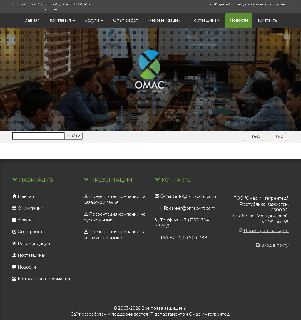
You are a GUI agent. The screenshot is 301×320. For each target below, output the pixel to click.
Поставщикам (205, 20)
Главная (32, 20)
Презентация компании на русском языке (115, 217)
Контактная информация (41, 278)
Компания (62, 20)
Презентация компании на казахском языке (115, 199)
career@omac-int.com (192, 208)
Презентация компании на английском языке (115, 234)
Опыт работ (125, 20)
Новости (239, 20)
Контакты (268, 20)
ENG (276, 136)
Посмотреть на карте (263, 230)
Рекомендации (164, 20)
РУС (253, 136)
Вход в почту (272, 245)
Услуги (94, 20)
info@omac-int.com (195, 196)
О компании (27, 208)
